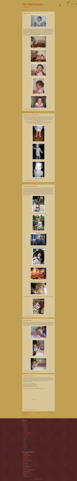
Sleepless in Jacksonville (27, 455)
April (24, 443)
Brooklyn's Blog (25, 461)
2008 (24, 449)
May (24, 442)
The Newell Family (26, 463)
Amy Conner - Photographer (27, 460)
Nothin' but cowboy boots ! (31, 115)
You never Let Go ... (29, 376)
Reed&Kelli (24, 474)
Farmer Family (25, 468)
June (24, 440)
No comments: (37, 371)
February (25, 446)
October (25, 428)
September (25, 429)
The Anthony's (25, 458)
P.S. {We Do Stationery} (26, 471)
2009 (24, 424)
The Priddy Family (26, 476)
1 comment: (37, 109)
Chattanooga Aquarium (30, 186)
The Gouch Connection (26, 466)
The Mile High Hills (26, 453)
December (25, 425)
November (25, 427)
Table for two (27, 13)
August (25, 438)
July (24, 439)
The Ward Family (32, 4)
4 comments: (37, 180)
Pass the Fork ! (27, 320)
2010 (24, 423)
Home (39, 412)
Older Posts (52, 412)
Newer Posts (24, 412)
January (25, 447)
